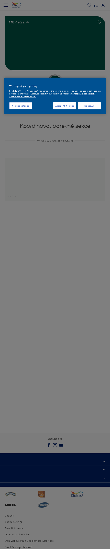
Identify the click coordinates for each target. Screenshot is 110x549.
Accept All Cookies (64, 105)
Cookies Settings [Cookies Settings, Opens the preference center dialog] (20, 105)
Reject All (89, 105)
